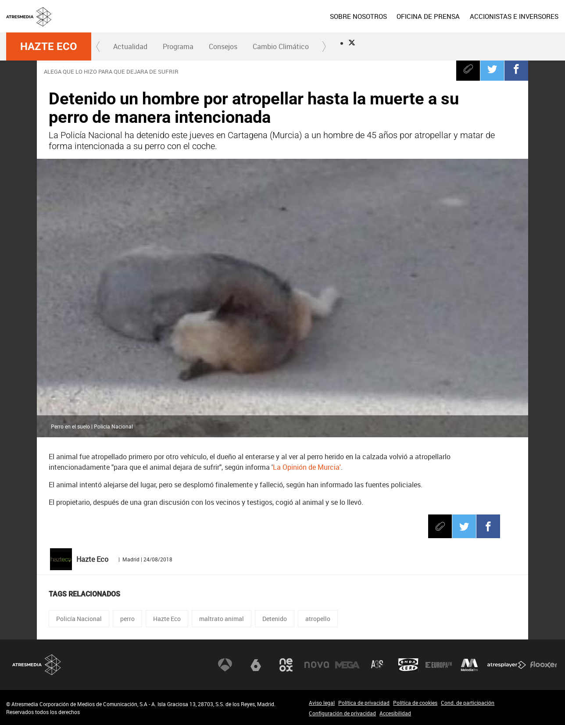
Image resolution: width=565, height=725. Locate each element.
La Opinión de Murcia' (307, 467)
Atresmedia (37, 664)
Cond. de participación (467, 702)
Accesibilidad (395, 713)
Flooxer (543, 664)
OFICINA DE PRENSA (428, 16)
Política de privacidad (364, 702)
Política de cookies (415, 702)
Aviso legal (322, 702)
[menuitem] (358, 16)
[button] (98, 46)
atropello (317, 618)
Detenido (274, 618)
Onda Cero (408, 664)
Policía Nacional (79, 618)
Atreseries (378, 664)
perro (127, 618)
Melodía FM (469, 664)
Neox (286, 664)
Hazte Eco (48, 46)
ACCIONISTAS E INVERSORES (514, 16)
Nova (317, 664)
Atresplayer (506, 664)
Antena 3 (225, 664)
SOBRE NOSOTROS (358, 16)
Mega (347, 664)
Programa (178, 46)
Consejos (223, 46)
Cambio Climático (281, 46)
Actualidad (130, 46)
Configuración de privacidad (342, 713)
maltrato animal (221, 618)
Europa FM (439, 664)
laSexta (256, 664)
